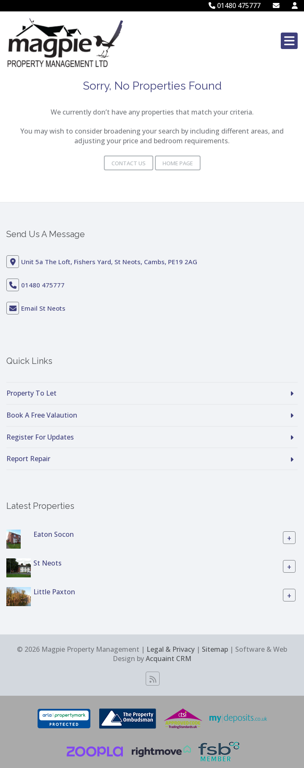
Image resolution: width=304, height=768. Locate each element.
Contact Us (128, 163)
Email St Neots (43, 308)
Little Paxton (54, 591)
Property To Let (31, 393)
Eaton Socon (53, 534)
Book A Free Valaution (41, 415)
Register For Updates (40, 437)
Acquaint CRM (168, 658)
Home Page (178, 163)
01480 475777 (235, 5)
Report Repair (28, 458)
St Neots (47, 563)
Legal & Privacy (171, 649)
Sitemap (215, 649)
